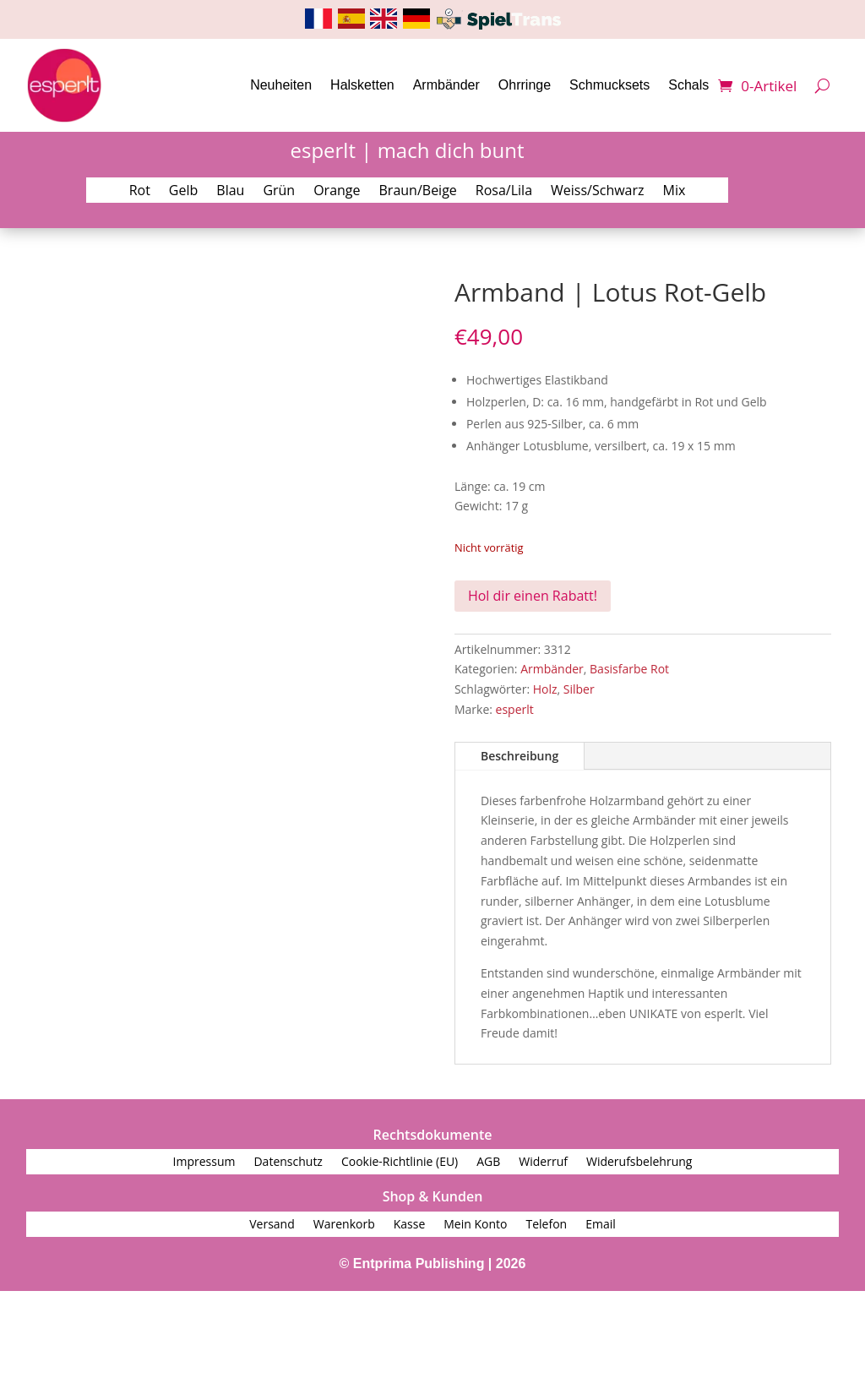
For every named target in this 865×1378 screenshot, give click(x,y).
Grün (279, 191)
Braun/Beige (418, 191)
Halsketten (362, 85)
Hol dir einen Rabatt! (532, 595)
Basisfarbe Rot (629, 669)
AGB (488, 1162)
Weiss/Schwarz (598, 191)
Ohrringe (524, 85)
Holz (545, 689)
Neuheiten (281, 85)
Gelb (183, 191)
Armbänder (446, 85)
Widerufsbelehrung (639, 1162)
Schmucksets (609, 85)
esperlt (515, 709)
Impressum (204, 1162)
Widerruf (543, 1162)
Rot (139, 191)
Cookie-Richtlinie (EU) (399, 1162)
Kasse (410, 1225)
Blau (230, 191)
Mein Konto (475, 1225)
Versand (272, 1225)
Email (600, 1225)
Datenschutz (287, 1162)
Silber (579, 689)
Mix (674, 191)
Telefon (546, 1225)
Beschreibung (519, 756)
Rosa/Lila (504, 191)
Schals (688, 85)
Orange (336, 191)
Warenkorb (344, 1225)
